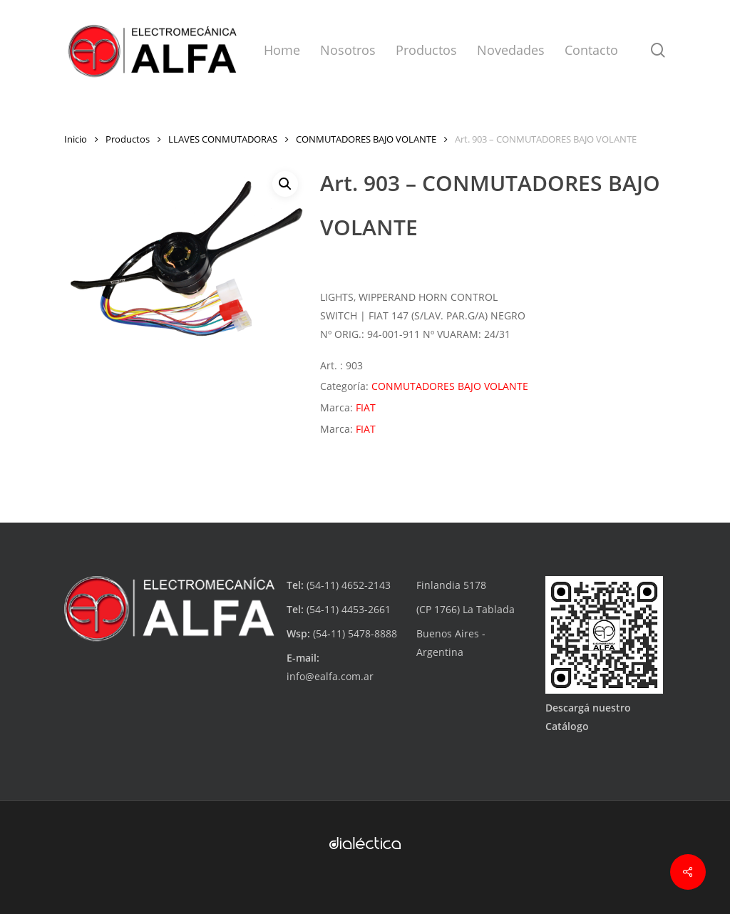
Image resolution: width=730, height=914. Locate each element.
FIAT (366, 407)
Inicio (75, 139)
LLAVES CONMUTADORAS (222, 139)
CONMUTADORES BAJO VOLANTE (366, 139)
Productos (128, 139)
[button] (285, 184)
